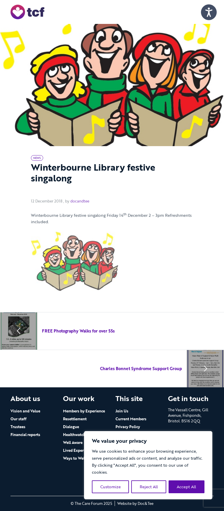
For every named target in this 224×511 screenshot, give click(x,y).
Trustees (17, 426)
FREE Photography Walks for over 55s (78, 330)
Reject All (149, 487)
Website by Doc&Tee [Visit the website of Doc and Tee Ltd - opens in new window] (135, 503)
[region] (148, 465)
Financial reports (25, 434)
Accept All (186, 487)
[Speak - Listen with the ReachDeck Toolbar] (209, 12)
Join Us (122, 411)
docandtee (79, 209)
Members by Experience (84, 411)
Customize (110, 487)
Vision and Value (25, 411)
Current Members (131, 418)
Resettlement (75, 418)
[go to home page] (27, 11)
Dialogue (71, 426)
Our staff (18, 418)
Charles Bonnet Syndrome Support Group (141, 368)
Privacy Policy (128, 426)
